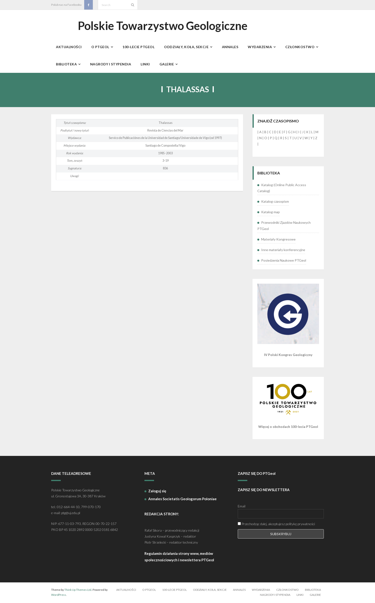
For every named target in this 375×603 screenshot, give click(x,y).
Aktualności (126, 590)
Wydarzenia (261, 590)
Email (241, 507)
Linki (300, 595)
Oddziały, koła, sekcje (210, 590)
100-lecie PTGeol (174, 590)
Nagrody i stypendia (275, 595)
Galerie (315, 595)
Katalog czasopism (275, 202)
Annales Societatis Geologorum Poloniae (182, 499)
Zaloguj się (157, 491)
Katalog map (270, 213)
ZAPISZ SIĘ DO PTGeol (257, 474)
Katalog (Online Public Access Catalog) (281, 189)
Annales (239, 590)
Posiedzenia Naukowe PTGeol (283, 261)
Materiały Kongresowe (278, 240)
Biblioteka (313, 590)
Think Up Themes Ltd (77, 590)
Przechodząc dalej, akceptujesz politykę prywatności (276, 525)
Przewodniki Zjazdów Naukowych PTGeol (284, 226)
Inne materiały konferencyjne (283, 250)
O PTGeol (149, 590)
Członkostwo (287, 590)
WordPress (58, 595)
